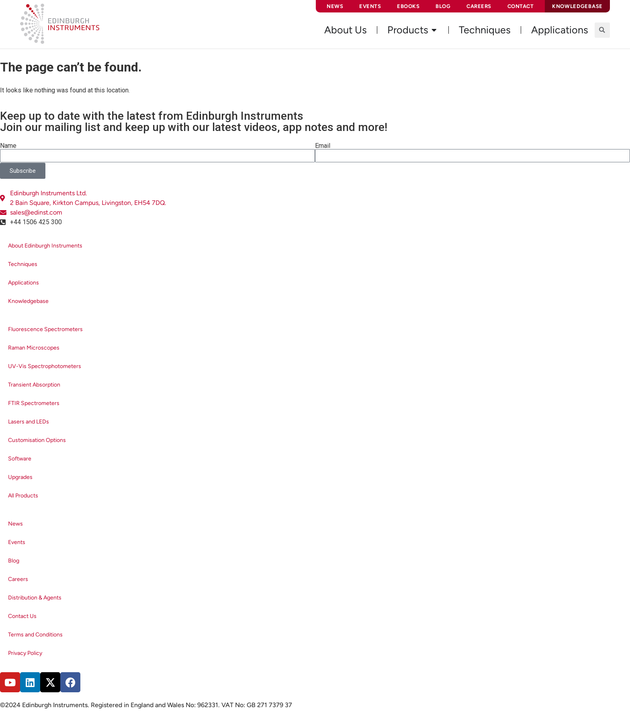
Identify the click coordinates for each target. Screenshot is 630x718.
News (335, 6)
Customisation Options (37, 440)
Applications (23, 282)
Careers (478, 6)
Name (8, 146)
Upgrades (20, 477)
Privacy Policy (25, 653)
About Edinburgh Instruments (45, 245)
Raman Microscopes (33, 347)
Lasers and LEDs (28, 421)
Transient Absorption (34, 384)
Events (370, 6)
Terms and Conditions (35, 634)
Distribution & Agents (34, 597)
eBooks (408, 6)
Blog (443, 6)
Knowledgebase (28, 301)
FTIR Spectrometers (33, 403)
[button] (602, 30)
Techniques (22, 264)
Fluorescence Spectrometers (45, 329)
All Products (23, 495)
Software (19, 458)
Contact (520, 6)
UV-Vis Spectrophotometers (44, 366)
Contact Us (22, 616)
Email (322, 146)
